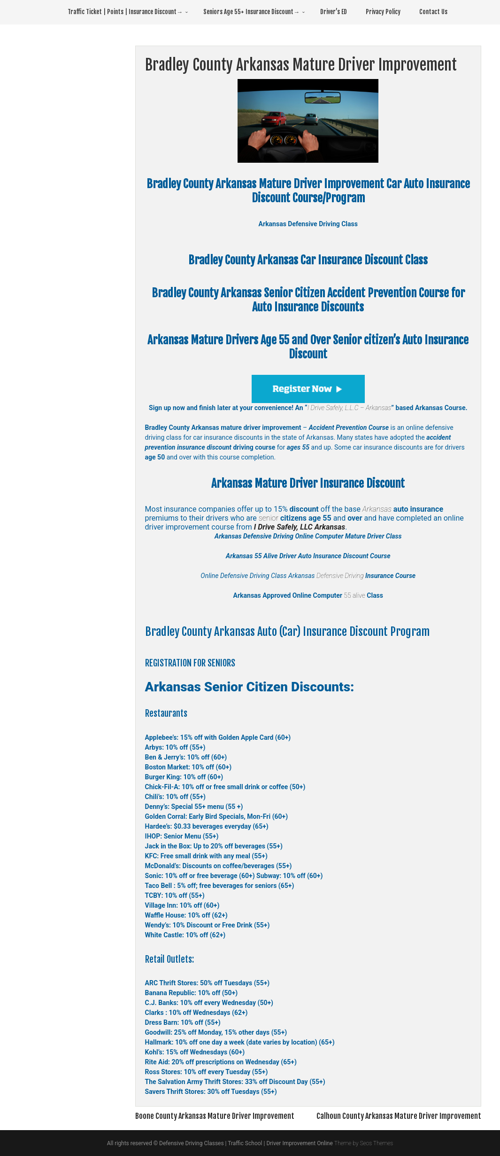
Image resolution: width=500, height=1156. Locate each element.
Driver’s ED (333, 12)
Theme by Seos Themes (363, 1143)
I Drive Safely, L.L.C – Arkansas (350, 408)
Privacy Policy (383, 12)
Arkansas (377, 509)
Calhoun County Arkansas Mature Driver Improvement (398, 1116)
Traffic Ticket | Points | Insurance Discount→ (125, 12)
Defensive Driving (340, 575)
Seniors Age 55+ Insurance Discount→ (251, 12)
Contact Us (433, 12)
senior (268, 518)
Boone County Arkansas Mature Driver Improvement (214, 1116)
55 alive (353, 595)
